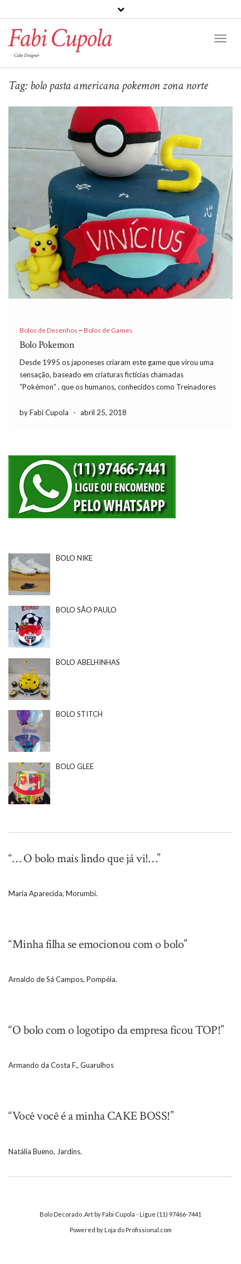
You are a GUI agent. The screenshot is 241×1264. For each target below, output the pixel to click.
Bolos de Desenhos (49, 330)
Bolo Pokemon (47, 344)
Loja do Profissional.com (138, 1229)
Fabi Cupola (59, 38)
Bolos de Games (108, 330)
